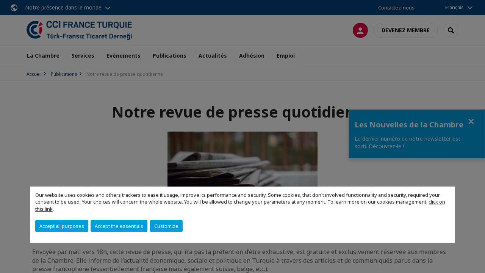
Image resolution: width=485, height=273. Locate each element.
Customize (166, 226)
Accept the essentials (119, 226)
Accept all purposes (61, 226)
